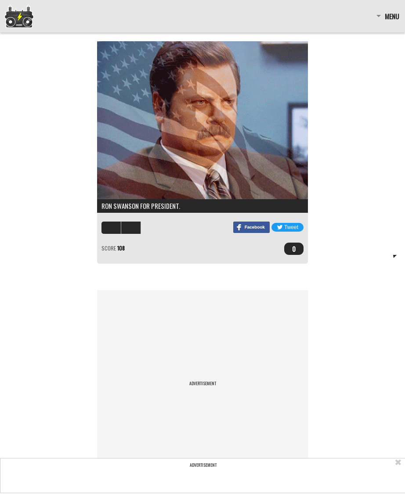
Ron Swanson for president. (140, 206)
